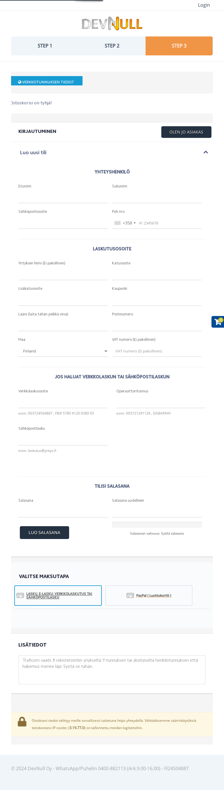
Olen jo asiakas (186, 132)
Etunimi (24, 186)
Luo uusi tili (33, 152)
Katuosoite (121, 263)
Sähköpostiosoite (32, 212)
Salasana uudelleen (128, 501)
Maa (21, 340)
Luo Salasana (44, 532)
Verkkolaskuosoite (33, 391)
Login (204, 5)
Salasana (25, 501)
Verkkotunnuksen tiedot (46, 82)
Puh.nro (118, 212)
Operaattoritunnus (132, 391)
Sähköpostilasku (31, 429)
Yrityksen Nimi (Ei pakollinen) (41, 263)
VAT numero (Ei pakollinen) (133, 340)
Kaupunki (119, 289)
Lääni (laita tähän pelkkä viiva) (43, 314)
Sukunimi (119, 186)
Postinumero (122, 314)
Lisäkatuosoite (30, 289)
